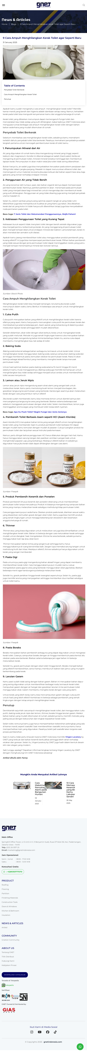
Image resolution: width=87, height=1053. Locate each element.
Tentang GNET (8, 952)
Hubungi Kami (8, 961)
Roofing (5, 885)
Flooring (5, 889)
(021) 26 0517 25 (12, 847)
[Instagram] (31, 1032)
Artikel (4, 927)
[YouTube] (39, 1032)
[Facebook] (47, 1032)
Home (4, 24)
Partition (5, 893)
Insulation (6, 915)
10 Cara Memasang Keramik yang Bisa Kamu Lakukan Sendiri (72, 790)
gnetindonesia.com (53, 1042)
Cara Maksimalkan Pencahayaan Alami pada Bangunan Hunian (42, 788)
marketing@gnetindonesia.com (21, 850)
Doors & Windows (9, 906)
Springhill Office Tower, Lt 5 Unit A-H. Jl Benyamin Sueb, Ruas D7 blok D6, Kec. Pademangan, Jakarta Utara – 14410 (41, 843)
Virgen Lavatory (73, 737)
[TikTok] (55, 1032)
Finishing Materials (10, 898)
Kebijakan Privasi (9, 965)
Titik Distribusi (8, 957)
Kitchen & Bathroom (10, 911)
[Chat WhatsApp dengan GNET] (80, 1046)
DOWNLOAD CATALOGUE (14, 975)
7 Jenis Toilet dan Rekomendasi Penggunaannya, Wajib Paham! (45, 214)
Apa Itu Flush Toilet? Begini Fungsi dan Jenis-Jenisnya (40, 412)
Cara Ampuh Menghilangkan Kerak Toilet (20, 94)
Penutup (7, 99)
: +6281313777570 (12, 872)
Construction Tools (9, 902)
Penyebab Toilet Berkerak (14, 90)
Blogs (13, 24)
